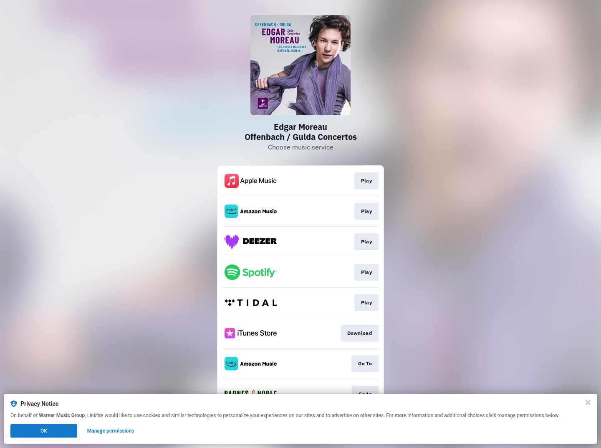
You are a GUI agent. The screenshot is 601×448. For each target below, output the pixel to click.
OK (43, 431)
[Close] (588, 402)
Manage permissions (110, 431)
